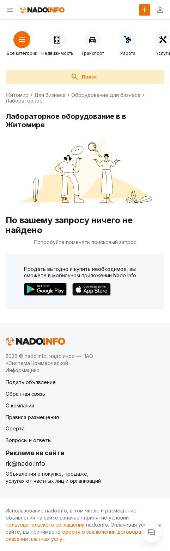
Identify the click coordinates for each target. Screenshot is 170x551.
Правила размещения (32, 417)
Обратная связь (25, 394)
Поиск (84, 76)
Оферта (15, 428)
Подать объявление (31, 382)
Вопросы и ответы (28, 440)
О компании (20, 405)
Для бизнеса (50, 95)
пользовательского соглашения (45, 525)
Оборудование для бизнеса (105, 95)
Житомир (17, 95)
